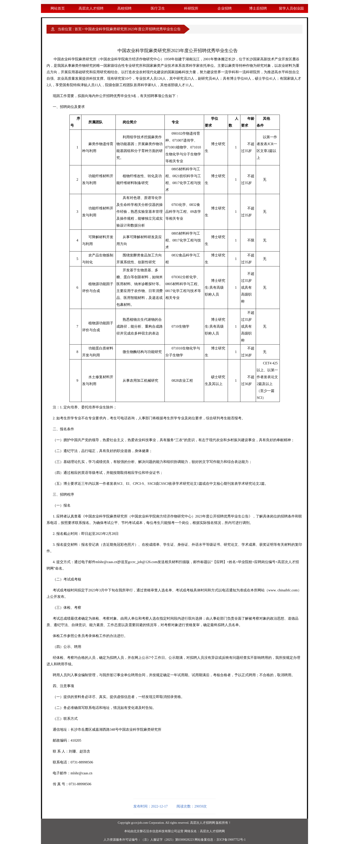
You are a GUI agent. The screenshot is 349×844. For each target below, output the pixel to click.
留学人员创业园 (291, 8)
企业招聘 (224, 8)
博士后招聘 (258, 8)
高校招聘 (124, 8)
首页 (78, 29)
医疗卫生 (158, 8)
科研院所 (191, 8)
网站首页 (58, 8)
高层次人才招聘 (91, 8)
